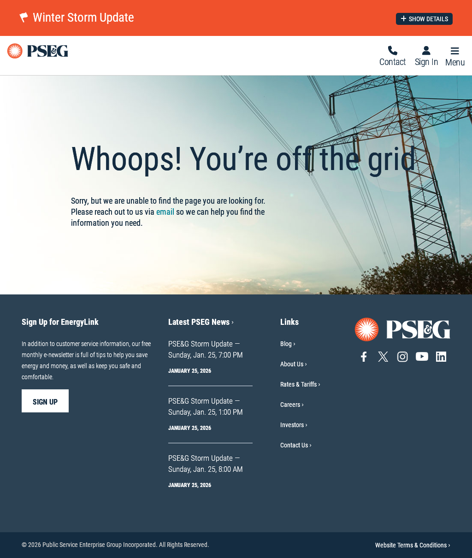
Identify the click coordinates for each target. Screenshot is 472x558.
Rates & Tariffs (298, 384)
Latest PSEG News (201, 322)
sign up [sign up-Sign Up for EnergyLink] (45, 402)
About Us (291, 364)
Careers (290, 404)
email (165, 212)
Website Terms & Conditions (412, 545)
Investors (292, 425)
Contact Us (294, 445)
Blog (286, 343)
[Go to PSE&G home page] (402, 328)
